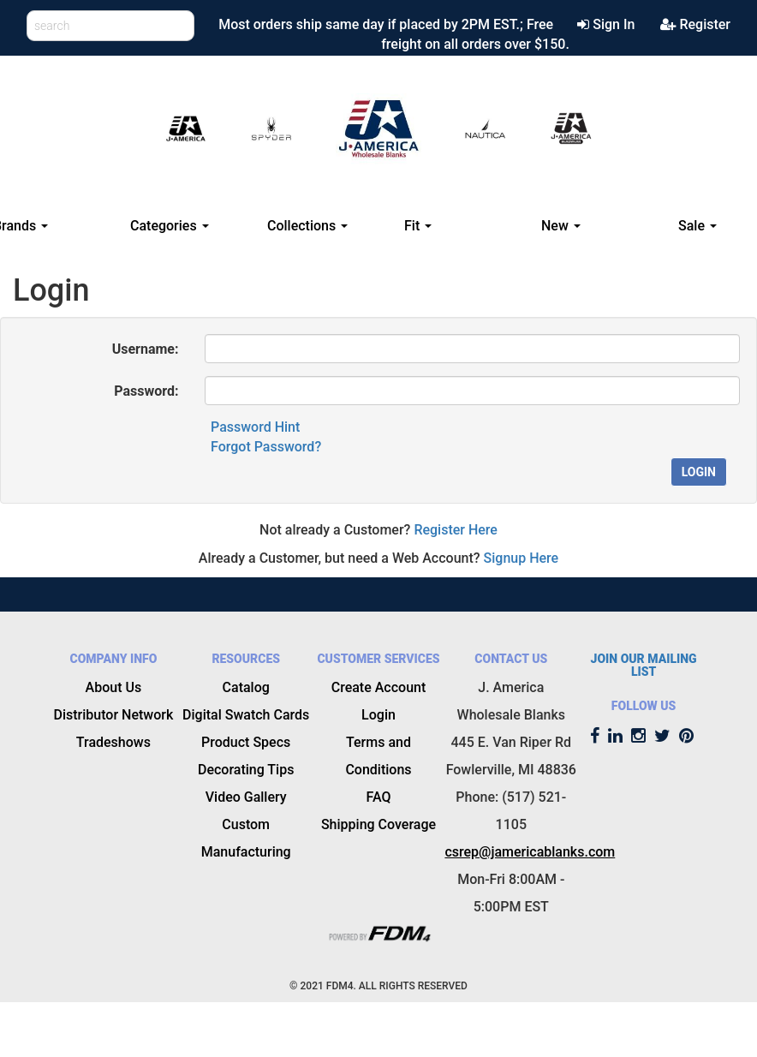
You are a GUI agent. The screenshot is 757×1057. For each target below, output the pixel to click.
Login (699, 472)
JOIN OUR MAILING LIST (644, 665)
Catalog (246, 687)
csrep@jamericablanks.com (529, 852)
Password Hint (255, 427)
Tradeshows (113, 742)
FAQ (379, 797)
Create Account (378, 687)
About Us (114, 687)
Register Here (456, 530)
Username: (145, 349)
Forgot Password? (266, 447)
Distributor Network (114, 715)
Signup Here (521, 558)
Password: (146, 391)
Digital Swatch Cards (245, 715)
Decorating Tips (246, 769)
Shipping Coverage (378, 824)
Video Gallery (246, 797)
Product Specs (245, 742)
